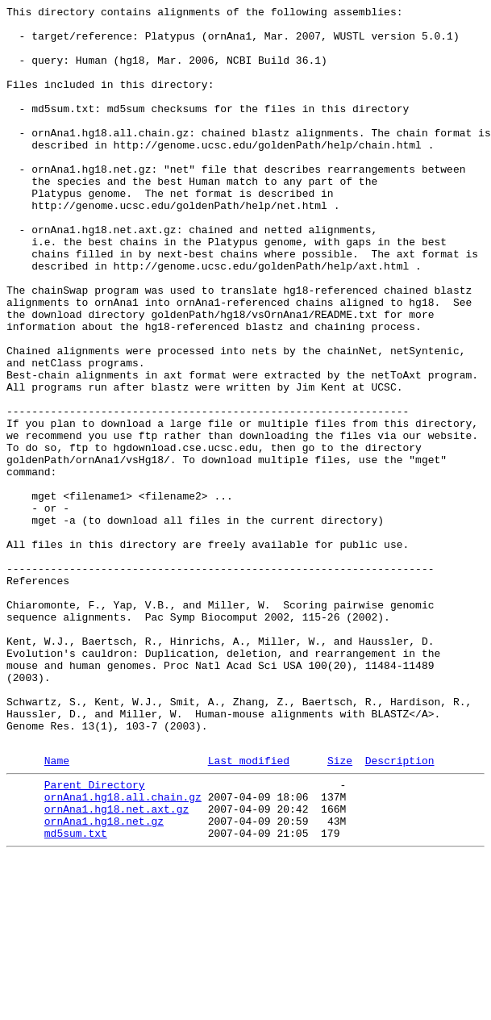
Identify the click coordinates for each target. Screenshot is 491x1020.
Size (339, 910)
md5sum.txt (75, 995)
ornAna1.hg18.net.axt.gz (116, 966)
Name (56, 910)
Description (400, 910)
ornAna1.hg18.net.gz (104, 980)
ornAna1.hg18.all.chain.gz (123, 951)
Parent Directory (94, 937)
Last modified (248, 910)
